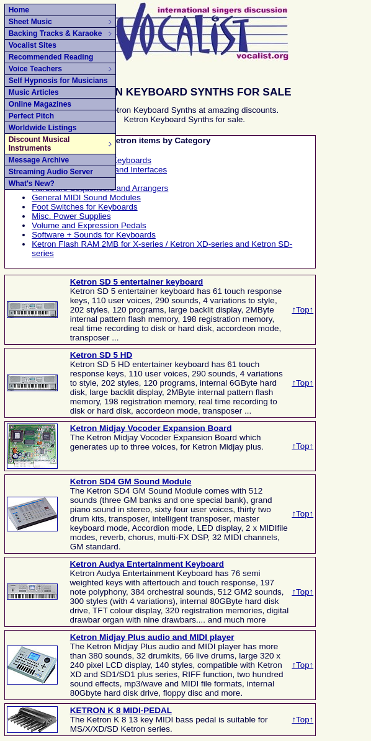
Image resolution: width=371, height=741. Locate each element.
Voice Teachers (60, 68)
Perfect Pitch (31, 116)
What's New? (32, 183)
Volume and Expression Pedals (89, 225)
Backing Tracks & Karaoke (60, 33)
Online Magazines (40, 104)
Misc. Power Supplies (71, 216)
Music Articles (34, 92)
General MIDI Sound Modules (86, 197)
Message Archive (39, 160)
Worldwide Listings (43, 127)
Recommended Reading (51, 57)
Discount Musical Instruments (60, 144)
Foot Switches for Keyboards (84, 206)
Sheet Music (60, 21)
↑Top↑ (302, 309)
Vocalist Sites (32, 45)
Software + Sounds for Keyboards (94, 234)
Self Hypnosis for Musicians (58, 80)
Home (19, 10)
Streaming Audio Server (51, 171)
